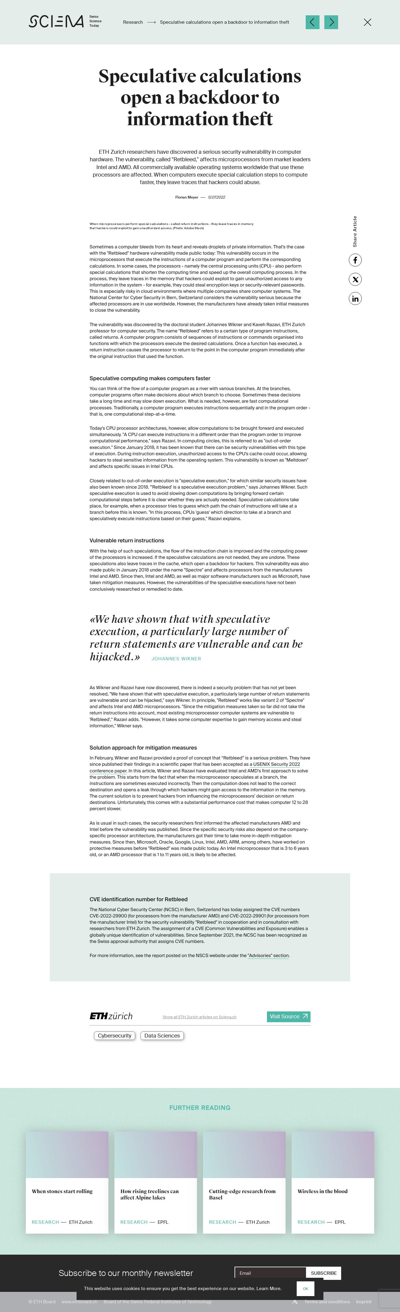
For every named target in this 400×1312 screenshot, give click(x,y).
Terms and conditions (327, 1302)
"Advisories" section (268, 956)
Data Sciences (162, 1035)
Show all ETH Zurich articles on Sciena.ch (200, 1017)
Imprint (363, 1302)
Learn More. (269, 1289)
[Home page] (71, 22)
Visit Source (284, 1016)
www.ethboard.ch (80, 1302)
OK (305, 1288)
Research (133, 22)
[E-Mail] (271, 1273)
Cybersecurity (114, 1035)
